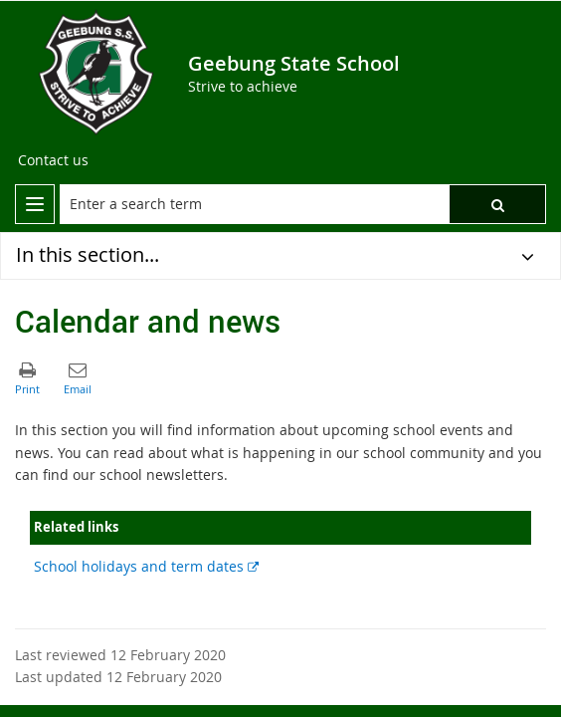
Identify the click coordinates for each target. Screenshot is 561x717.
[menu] (35, 204)
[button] (497, 204)
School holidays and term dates (146, 566)
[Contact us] (53, 160)
